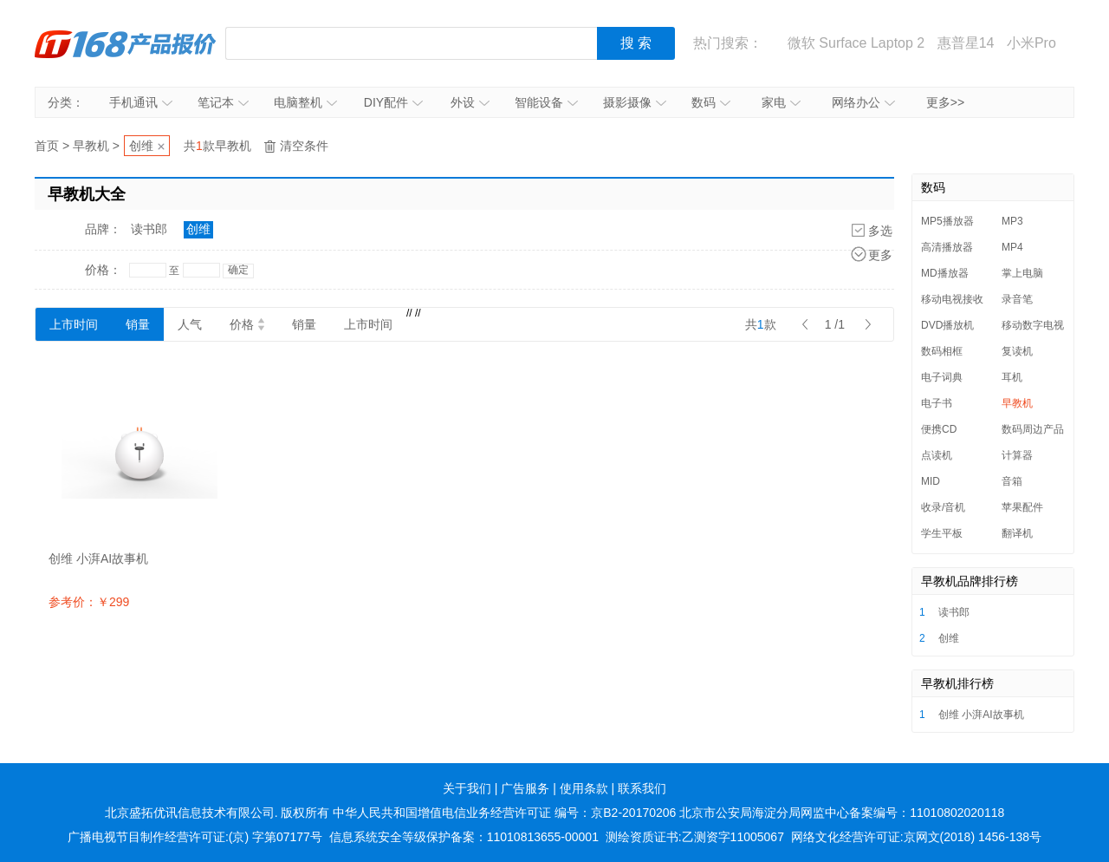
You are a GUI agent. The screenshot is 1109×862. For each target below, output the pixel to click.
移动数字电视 (1033, 325)
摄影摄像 (634, 102)
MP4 (1012, 247)
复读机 (1017, 351)
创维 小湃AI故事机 (981, 715)
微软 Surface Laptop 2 (856, 43)
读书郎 (149, 229)
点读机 (936, 455)
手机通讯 (140, 102)
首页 (47, 146)
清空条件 (304, 146)
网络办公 (863, 102)
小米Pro (1031, 43)
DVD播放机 (947, 325)
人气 (190, 324)
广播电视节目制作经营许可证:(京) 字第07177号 (195, 837)
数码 (710, 102)
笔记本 (223, 102)
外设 (470, 102)
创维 (141, 146)
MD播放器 (945, 273)
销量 (138, 324)
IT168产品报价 (126, 43)
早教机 (91, 146)
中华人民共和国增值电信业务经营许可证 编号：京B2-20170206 (504, 813)
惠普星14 (966, 43)
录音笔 (1017, 299)
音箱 (1012, 481)
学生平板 (942, 533)
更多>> (945, 102)
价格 (247, 324)
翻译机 (1017, 533)
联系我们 (642, 788)
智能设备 (546, 102)
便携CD (939, 429)
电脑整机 (305, 102)
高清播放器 (947, 247)
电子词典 (942, 377)
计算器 (1017, 455)
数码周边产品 (1033, 429)
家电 (781, 102)
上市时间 (73, 324)
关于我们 (467, 788)
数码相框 (942, 351)
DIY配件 (393, 102)
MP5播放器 (947, 221)
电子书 (936, 403)
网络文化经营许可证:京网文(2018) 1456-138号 (916, 837)
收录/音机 (943, 507)
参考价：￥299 (89, 602)
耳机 (1012, 377)
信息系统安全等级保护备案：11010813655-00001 (464, 837)
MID (930, 481)
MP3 (1012, 221)
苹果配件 (1022, 507)
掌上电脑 (1022, 273)
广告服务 (525, 788)
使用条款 (584, 788)
